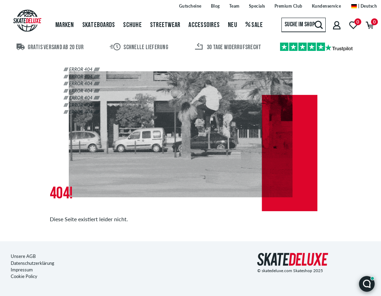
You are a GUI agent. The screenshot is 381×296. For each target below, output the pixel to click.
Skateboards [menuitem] (98, 25)
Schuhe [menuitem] (132, 25)
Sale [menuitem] (254, 25)
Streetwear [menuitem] (165, 25)
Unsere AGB (23, 256)
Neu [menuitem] (232, 25)
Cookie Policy (24, 276)
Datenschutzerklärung (32, 263)
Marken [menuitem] (64, 25)
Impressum (22, 269)
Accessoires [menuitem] (204, 25)
